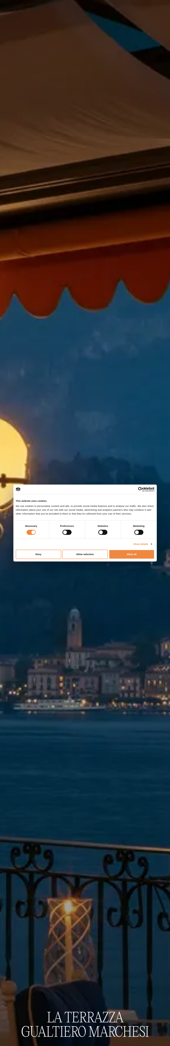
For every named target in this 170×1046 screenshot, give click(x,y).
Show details (140, 544)
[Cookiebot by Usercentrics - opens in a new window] (140, 489)
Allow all (132, 554)
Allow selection (85, 554)
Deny (38, 554)
